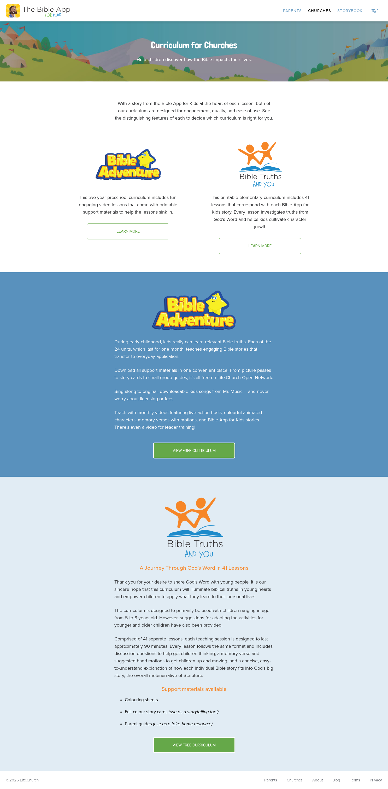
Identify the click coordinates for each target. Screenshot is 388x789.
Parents (292, 10)
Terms (355, 780)
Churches (319, 10)
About (317, 780)
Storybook (349, 10)
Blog (336, 780)
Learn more (128, 231)
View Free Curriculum (194, 450)
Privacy (376, 780)
